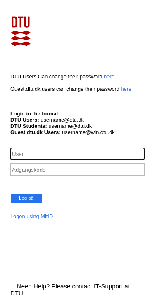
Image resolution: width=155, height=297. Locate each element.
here (109, 76)
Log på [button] (26, 198)
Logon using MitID (31, 216)
